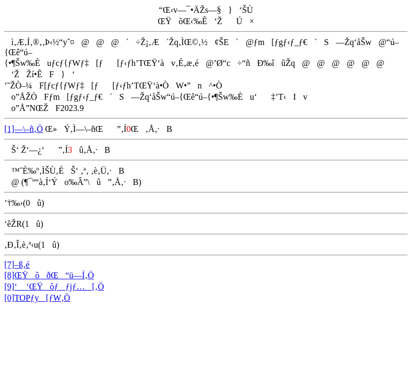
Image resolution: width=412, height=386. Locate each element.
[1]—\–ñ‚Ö (23, 128)
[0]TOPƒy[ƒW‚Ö (37, 297)
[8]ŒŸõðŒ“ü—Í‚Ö (49, 275)
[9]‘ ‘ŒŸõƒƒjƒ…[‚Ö (54, 286)
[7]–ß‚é (17, 264)
